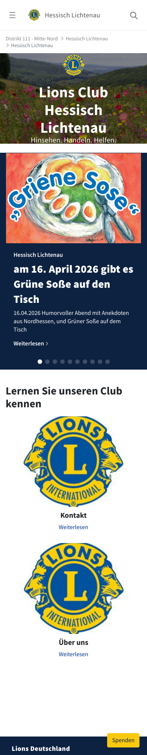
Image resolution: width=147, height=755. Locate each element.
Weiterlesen (73, 527)
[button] (40, 361)
